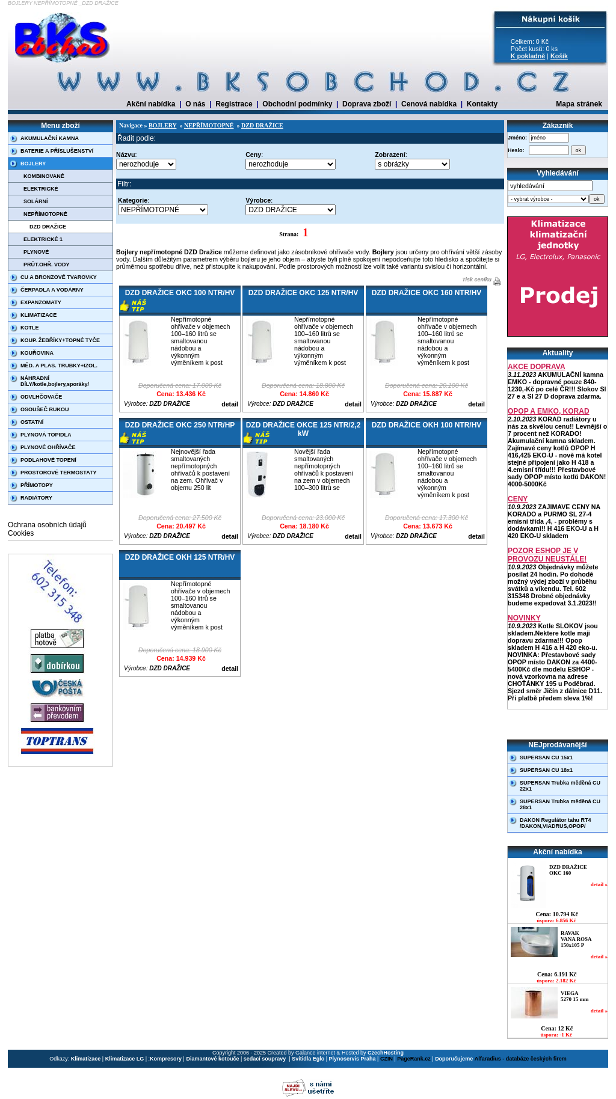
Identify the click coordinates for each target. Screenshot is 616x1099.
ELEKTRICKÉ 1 (43, 239)
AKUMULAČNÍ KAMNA (49, 138)
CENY (518, 499)
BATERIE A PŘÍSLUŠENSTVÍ (56, 151)
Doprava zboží (366, 104)
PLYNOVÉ (36, 252)
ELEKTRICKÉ (40, 189)
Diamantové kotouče (212, 1059)
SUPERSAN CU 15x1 (546, 758)
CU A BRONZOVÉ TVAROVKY (58, 277)
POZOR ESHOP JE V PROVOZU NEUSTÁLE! (547, 554)
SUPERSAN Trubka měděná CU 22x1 (560, 786)
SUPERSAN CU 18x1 (546, 770)
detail (229, 404)
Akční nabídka (150, 104)
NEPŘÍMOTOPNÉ (45, 214)
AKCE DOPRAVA (536, 367)
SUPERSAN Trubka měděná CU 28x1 (560, 804)
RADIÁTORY (36, 498)
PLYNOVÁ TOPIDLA (46, 435)
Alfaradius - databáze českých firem (521, 1059)
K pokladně (528, 56)
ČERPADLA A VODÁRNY (52, 290)
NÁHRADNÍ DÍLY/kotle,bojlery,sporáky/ (54, 381)
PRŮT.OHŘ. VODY (46, 265)
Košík (559, 56)
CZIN (386, 1059)
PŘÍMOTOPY (36, 485)
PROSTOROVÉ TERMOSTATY (58, 473)
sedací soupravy (266, 1059)
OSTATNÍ (31, 422)
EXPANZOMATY (40, 302)
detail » (599, 884)
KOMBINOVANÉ (43, 176)
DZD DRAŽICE (47, 227)
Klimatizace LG (124, 1059)
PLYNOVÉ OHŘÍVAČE (48, 447)
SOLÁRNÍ (35, 201)
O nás (195, 104)
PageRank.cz (414, 1059)
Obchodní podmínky (297, 104)
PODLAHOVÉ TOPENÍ (48, 460)
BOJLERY (33, 164)
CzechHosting (386, 1053)
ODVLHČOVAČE (41, 397)
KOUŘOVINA (37, 353)
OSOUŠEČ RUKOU (44, 409)
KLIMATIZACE (38, 315)
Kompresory (166, 1059)
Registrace (233, 104)
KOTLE (29, 328)
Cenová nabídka (429, 104)
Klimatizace (86, 1059)
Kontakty (482, 104)
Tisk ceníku (476, 280)
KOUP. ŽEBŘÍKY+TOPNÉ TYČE (60, 340)
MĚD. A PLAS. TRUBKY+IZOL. (58, 366)
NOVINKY (524, 618)
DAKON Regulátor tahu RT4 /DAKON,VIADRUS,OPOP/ (555, 823)
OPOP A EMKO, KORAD (549, 411)
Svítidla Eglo (308, 1059)
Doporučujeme (454, 1059)
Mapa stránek (579, 104)
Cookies (21, 533)
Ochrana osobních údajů (47, 525)
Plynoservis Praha (352, 1059)
